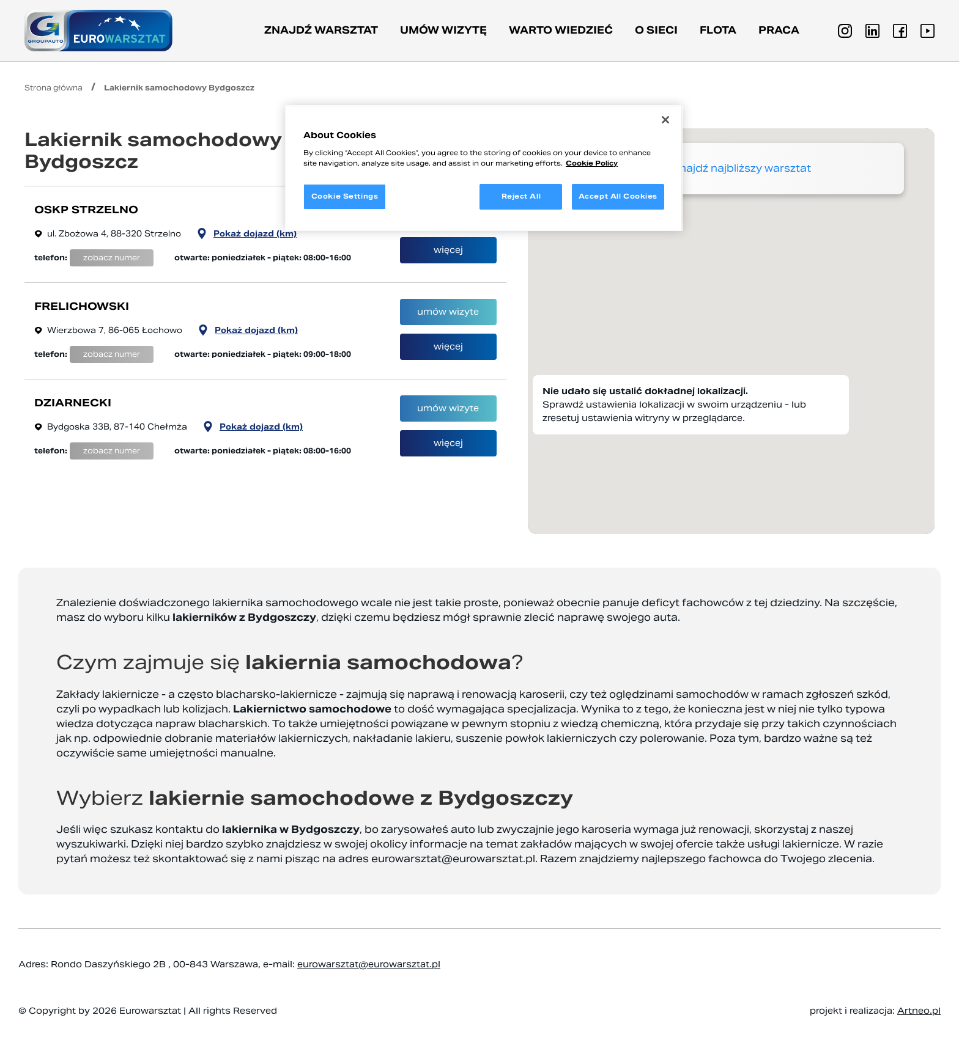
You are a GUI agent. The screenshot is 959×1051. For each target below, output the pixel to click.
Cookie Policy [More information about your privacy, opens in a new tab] (592, 163)
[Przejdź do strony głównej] (98, 30)
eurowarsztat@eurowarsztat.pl (453, 858)
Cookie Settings (345, 196)
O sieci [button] (656, 30)
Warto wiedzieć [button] (561, 30)
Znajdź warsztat (321, 30)
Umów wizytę (443, 30)
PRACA (778, 30)
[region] (484, 168)
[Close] (665, 119)
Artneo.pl (919, 1010)
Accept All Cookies (618, 196)
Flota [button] (718, 30)
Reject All (521, 196)
